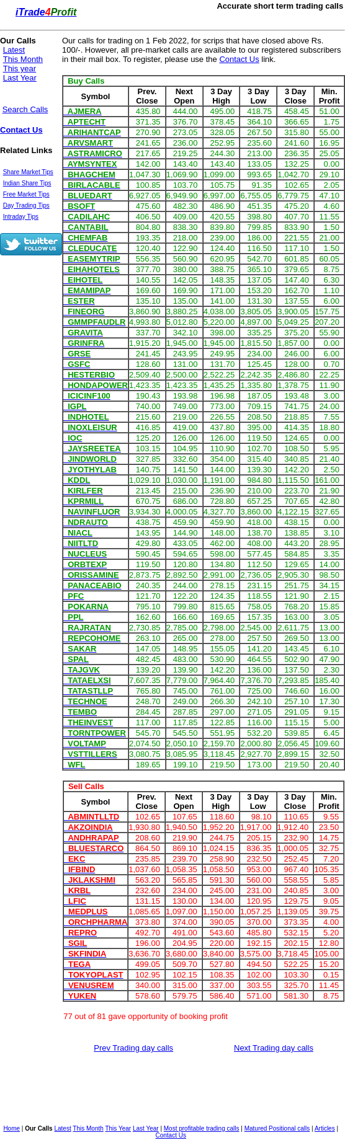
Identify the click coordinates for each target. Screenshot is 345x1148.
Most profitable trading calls (202, 1128)
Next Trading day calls (273, 1048)
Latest (14, 50)
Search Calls (25, 109)
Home (11, 1128)
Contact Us (21, 130)
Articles (325, 1128)
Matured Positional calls (277, 1128)
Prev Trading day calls (133, 1048)
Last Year (20, 77)
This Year (118, 1128)
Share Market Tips (28, 172)
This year (19, 68)
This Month (23, 59)
